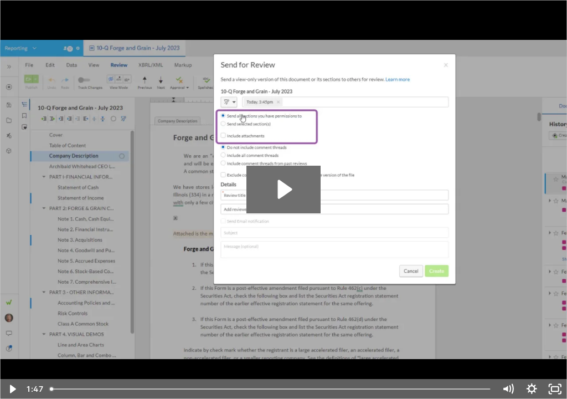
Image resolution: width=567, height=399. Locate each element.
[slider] (271, 389)
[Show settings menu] (532, 389)
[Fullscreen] (555, 389)
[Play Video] (12, 389)
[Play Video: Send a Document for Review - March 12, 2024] (283, 189)
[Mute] (508, 389)
